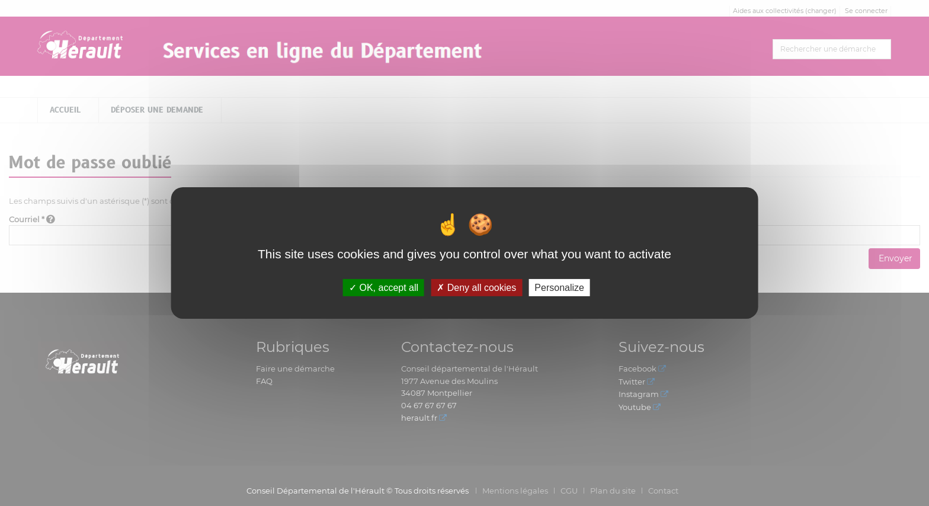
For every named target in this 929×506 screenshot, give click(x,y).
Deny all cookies (476, 288)
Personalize (559, 288)
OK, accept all (383, 288)
